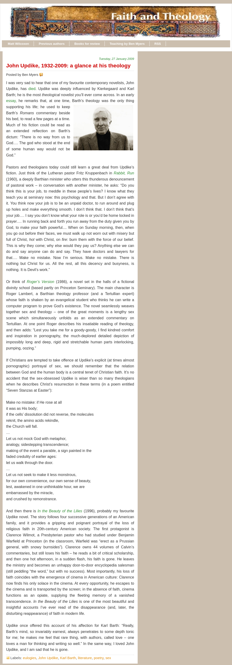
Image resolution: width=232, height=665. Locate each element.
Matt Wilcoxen (18, 43)
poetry (99, 658)
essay (11, 101)
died (32, 89)
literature (85, 658)
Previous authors (52, 43)
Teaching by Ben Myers (127, 43)
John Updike (48, 658)
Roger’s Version (40, 282)
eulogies (29, 658)
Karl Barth (68, 658)
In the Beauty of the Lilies (60, 511)
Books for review (87, 43)
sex (108, 658)
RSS (157, 43)
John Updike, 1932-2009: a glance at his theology (68, 65)
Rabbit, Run (124, 173)
